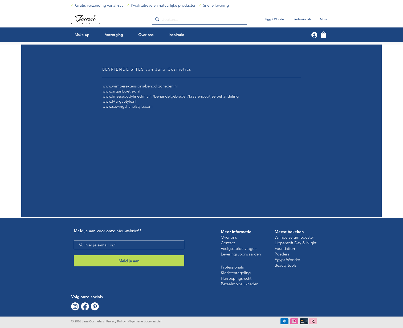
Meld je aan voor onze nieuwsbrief (106, 231)
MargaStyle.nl (124, 101)
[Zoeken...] (199, 19)
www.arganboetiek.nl (121, 91)
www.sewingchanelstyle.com (128, 106)
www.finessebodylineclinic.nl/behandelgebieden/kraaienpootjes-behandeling (171, 96)
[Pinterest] (95, 306)
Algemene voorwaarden (144, 321)
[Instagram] (75, 306)
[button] (323, 34)
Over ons (229, 237)
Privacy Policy (116, 321)
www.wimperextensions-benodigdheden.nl (140, 86)
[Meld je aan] (129, 260)
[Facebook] (85, 306)
